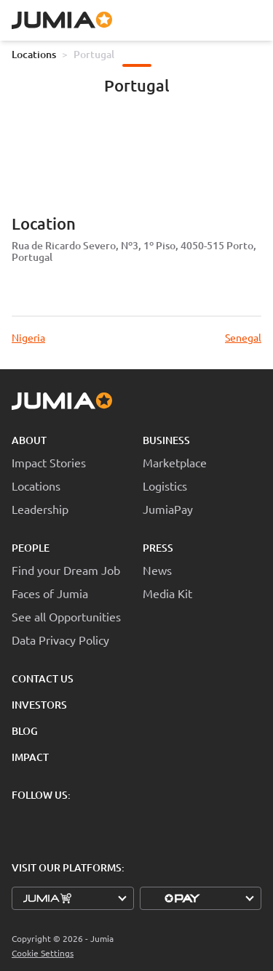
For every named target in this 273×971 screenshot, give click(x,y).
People (31, 548)
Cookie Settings (43, 953)
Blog (25, 731)
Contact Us (43, 678)
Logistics (165, 485)
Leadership (40, 508)
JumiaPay (168, 508)
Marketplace (175, 462)
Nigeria (28, 337)
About (29, 440)
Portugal (94, 54)
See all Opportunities (66, 616)
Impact (30, 757)
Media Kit (167, 593)
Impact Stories (49, 462)
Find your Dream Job (66, 570)
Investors (39, 705)
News (157, 570)
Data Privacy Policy (60, 639)
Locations (34, 54)
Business (166, 440)
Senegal (243, 337)
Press (158, 548)
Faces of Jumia (50, 593)
